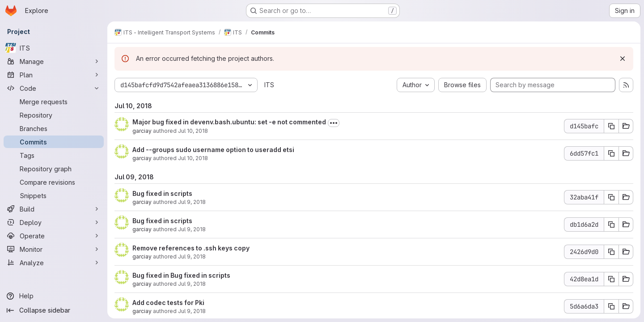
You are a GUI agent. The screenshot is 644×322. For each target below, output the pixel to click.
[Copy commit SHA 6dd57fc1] (611, 153)
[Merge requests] (54, 101)
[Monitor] (54, 249)
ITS (269, 85)
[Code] (54, 88)
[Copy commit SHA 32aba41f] (611, 197)
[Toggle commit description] (333, 123)
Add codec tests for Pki (168, 302)
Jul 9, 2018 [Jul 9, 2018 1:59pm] (192, 202)
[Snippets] (54, 195)
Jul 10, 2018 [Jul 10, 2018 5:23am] (193, 158)
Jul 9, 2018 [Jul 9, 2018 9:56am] (192, 283)
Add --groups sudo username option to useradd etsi (213, 149)
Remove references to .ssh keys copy (191, 248)
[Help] (54, 296)
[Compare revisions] (54, 182)
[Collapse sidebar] (54, 310)
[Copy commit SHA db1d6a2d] (611, 224)
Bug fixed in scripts (162, 193)
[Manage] (54, 61)
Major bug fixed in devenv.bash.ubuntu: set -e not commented (229, 122)
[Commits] (54, 142)
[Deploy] (54, 222)
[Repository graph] (54, 168)
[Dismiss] (622, 58)
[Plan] (54, 74)
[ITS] (54, 48)
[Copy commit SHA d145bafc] (611, 126)
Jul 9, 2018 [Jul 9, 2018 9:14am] (192, 311)
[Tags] (54, 155)
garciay (142, 130)
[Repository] (54, 115)
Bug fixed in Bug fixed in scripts (181, 275)
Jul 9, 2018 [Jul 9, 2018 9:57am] (192, 256)
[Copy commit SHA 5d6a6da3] (611, 306)
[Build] (54, 209)
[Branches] (54, 128)
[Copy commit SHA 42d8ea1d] (611, 279)
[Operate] (54, 235)
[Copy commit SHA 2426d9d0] (611, 252)
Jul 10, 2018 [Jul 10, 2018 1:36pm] (193, 130)
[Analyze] (54, 262)
